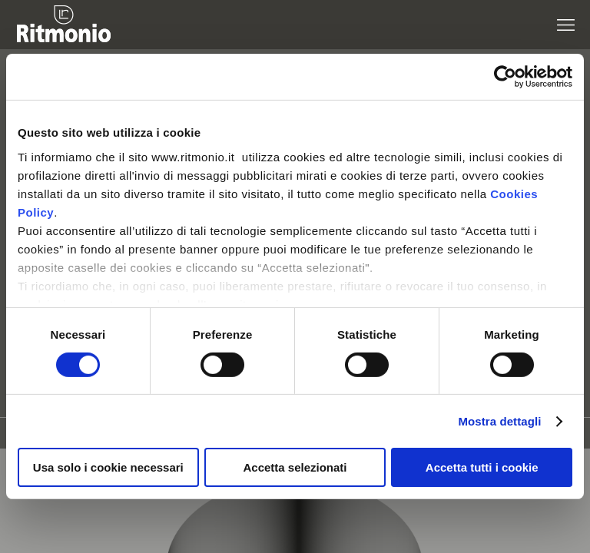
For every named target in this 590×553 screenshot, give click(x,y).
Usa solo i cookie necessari (108, 467)
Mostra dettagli (499, 421)
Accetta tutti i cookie (482, 467)
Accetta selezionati (294, 467)
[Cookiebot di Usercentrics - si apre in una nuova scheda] (505, 76)
